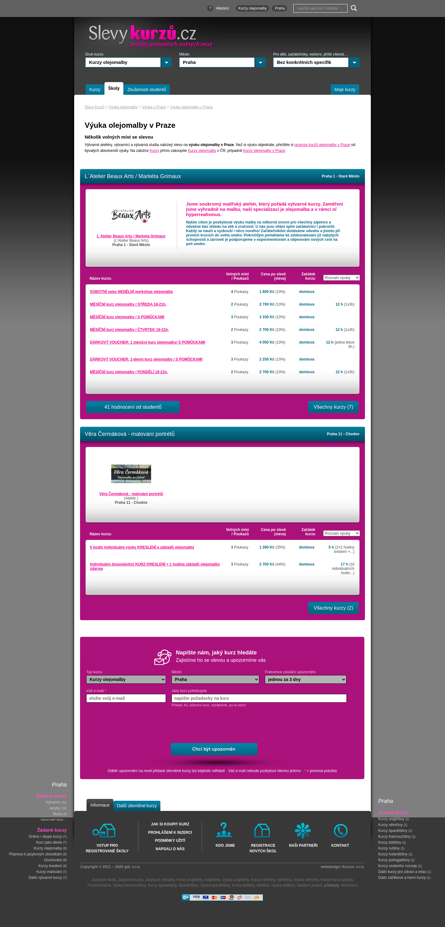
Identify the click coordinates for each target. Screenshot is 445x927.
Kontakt (340, 845)
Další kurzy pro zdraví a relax (402, 872)
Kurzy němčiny (390, 825)
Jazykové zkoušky (160, 880)
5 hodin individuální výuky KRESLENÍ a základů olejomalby (142, 547)
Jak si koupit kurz (170, 824)
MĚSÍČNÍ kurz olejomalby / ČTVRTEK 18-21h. (129, 330)
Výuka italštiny (283, 885)
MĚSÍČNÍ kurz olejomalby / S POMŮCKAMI (127, 317)
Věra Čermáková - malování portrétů (131, 494)
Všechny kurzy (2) (333, 608)
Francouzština (99, 885)
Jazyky (54, 808)
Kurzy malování (49, 872)
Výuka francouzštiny (129, 885)
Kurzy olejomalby (48, 848)
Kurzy (154, 150)
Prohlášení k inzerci (170, 832)
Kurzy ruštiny (389, 848)
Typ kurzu (94, 672)
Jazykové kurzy (130, 880)
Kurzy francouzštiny (394, 836)
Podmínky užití (170, 840)
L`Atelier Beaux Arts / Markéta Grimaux (131, 236)
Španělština (188, 885)
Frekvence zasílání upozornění (290, 672)
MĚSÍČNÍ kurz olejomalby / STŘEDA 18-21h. (128, 304)
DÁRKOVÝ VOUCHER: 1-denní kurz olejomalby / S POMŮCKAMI (146, 359)
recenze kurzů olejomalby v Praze (322, 145)
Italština (262, 885)
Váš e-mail (96, 691)
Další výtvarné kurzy (45, 877)
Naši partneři (303, 845)
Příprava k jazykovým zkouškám (35, 854)
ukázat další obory (51, 819)
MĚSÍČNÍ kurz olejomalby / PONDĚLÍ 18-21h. (129, 372)
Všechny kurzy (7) (333, 407)
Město (177, 672)
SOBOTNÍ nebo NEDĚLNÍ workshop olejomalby (131, 292)
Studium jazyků (309, 885)
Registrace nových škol (263, 848)
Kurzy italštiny (389, 842)
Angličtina (212, 880)
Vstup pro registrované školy (107, 848)
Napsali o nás (169, 849)
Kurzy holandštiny (393, 854)
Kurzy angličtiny (391, 819)
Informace (99, 805)
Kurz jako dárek (49, 842)
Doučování (53, 860)
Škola (57, 814)
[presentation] (220, 725)
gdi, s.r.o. (132, 867)
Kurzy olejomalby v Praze (264, 150)
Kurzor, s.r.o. (353, 867)
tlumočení (349, 885)
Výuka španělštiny (215, 885)
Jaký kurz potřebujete (189, 691)
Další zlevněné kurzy (137, 805)
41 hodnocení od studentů (133, 407)
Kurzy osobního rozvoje (397, 866)
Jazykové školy (103, 880)
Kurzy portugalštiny (394, 860)
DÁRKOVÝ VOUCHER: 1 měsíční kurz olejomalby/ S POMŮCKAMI (147, 342)
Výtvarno (53, 802)
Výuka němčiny (306, 880)
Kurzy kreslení (50, 866)
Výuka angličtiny (235, 880)
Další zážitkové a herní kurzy (402, 877)
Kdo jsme (225, 845)
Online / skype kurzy (45, 836)
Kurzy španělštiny (392, 831)
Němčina (284, 880)
